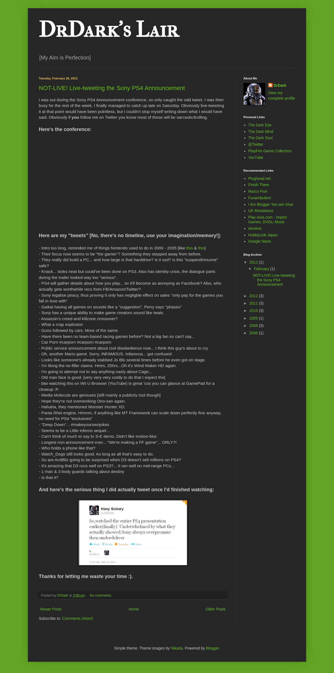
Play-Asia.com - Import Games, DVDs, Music (267, 219)
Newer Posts (51, 609)
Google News (259, 241)
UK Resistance (261, 211)
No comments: (101, 595)
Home (134, 609)
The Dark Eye (260, 125)
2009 (254, 318)
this (189, 248)
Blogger (212, 648)
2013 (254, 262)
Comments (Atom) (77, 618)
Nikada (177, 648)
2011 (254, 303)
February (262, 269)
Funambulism (259, 198)
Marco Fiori (257, 191)
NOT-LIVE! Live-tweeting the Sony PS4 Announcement (112, 88)
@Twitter (255, 144)
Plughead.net (259, 178)
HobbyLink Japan (263, 235)
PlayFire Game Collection (270, 151)
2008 (254, 325)
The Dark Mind (260, 131)
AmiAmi (254, 228)
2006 (254, 333)
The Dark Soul (260, 138)
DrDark (280, 85)
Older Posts (216, 609)
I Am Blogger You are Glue (270, 204)
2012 (254, 296)
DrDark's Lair (108, 30)
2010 (254, 310)
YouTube (255, 157)
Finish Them (258, 185)
